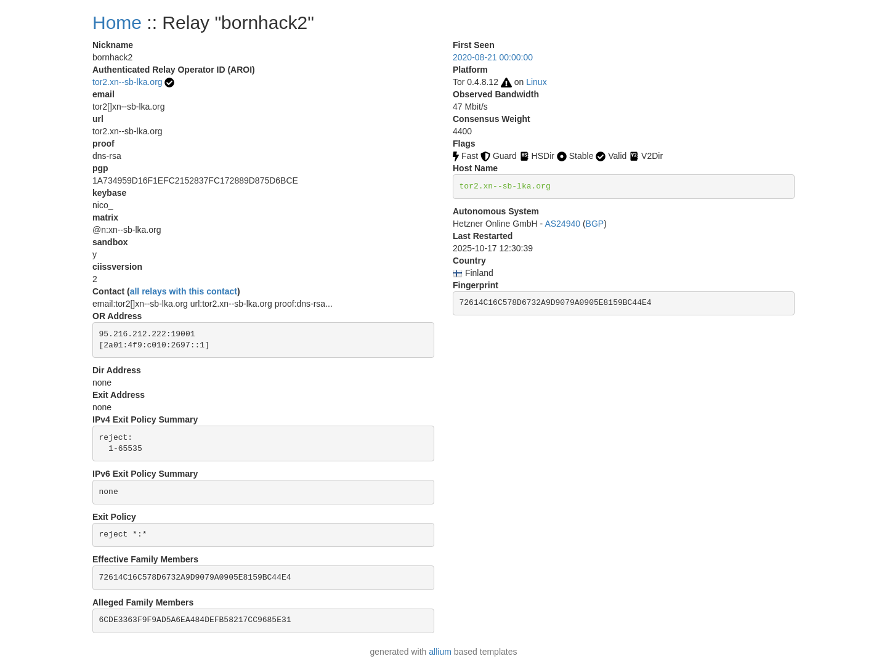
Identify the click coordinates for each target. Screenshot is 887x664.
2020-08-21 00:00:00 (493, 57)
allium (440, 652)
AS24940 (562, 224)
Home (117, 22)
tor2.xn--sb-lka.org (127, 82)
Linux (536, 82)
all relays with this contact (183, 291)
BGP (595, 224)
